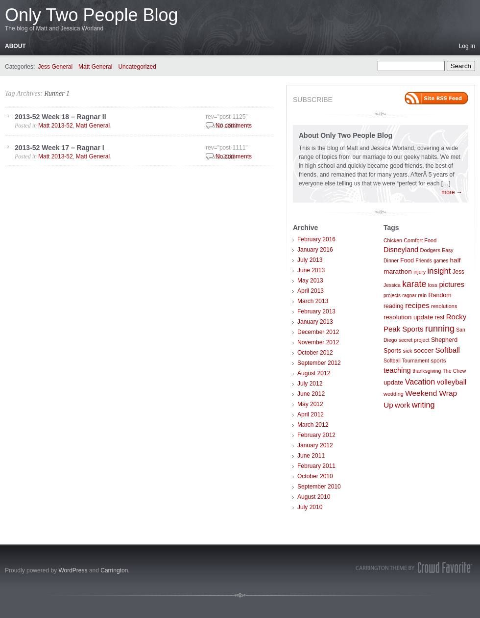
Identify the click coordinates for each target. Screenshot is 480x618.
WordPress (72, 570)
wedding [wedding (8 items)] (394, 394)
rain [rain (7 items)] (422, 295)
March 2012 (312, 424)
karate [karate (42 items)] (414, 284)
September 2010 (319, 486)
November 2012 (318, 342)
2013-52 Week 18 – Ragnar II (60, 117)
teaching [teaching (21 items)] (397, 370)
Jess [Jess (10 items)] (458, 271)
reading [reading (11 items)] (394, 306)
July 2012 (309, 383)
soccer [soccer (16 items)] (423, 350)
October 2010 (315, 476)
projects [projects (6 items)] (392, 295)
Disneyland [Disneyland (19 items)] (401, 250)
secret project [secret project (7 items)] (414, 340)
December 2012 (318, 332)
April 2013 (310, 290)
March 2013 (312, 301)
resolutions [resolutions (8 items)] (444, 306)
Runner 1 (57, 93)
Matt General (95, 66)
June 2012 (311, 393)
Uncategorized (137, 66)
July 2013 (309, 260)
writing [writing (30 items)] (423, 404)
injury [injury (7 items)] (419, 272)
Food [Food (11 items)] (407, 260)
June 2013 (311, 270)
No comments (234, 125)
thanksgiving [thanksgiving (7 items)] (426, 371)
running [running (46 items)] (440, 329)
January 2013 (315, 321)
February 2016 (316, 239)
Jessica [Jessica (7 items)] (392, 285)
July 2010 (309, 507)
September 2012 (319, 363)
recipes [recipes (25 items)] (417, 305)
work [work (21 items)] (402, 405)
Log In (467, 46)
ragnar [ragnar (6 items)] (409, 295)
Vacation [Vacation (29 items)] (420, 381)
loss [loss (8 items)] (433, 285)
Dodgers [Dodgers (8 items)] (430, 250)
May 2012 (310, 404)
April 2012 (310, 414)
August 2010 (313, 496)
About (15, 46)
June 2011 (311, 455)
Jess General (55, 66)
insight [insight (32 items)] (439, 271)
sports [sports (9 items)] (438, 360)
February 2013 (316, 311)
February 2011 (316, 466)
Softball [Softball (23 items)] (447, 350)
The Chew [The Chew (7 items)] (454, 371)
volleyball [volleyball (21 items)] (452, 382)
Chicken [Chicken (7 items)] (393, 240)
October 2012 (315, 352)
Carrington (114, 570)
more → (451, 192)
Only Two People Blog (91, 15)
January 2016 (315, 249)
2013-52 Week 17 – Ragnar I (59, 148)
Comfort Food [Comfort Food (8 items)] (420, 240)
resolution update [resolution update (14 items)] (408, 317)
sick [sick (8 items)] (407, 351)
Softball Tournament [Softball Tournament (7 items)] (406, 360)
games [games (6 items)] (440, 260)
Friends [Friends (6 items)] (423, 260)
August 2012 (313, 373)
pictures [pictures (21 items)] (451, 284)
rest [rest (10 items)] (440, 317)
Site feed (436, 98)
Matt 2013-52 (55, 125)
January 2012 (315, 445)
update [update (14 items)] (393, 382)
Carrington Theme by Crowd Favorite (414, 567)
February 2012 (316, 435)
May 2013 (310, 280)
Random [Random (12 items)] (439, 295)
